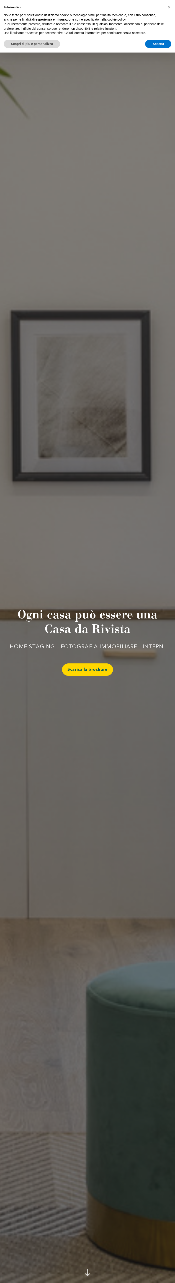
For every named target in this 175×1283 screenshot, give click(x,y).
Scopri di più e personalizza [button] (32, 1274)
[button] (169, 1237)
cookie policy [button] (116, 1250)
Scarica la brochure (87, 670)
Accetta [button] (158, 1274)
